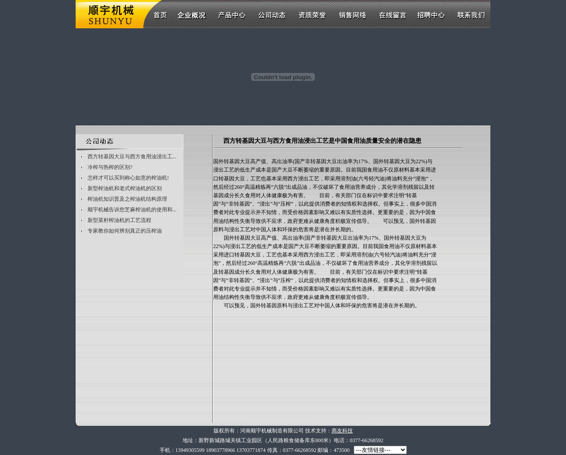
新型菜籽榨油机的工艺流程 (119, 220)
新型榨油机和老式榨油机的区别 (125, 188)
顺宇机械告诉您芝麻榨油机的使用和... (132, 209)
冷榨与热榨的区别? (110, 167)
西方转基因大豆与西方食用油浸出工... (132, 156)
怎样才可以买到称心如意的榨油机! (128, 178)
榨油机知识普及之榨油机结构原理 (127, 199)
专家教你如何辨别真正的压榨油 (125, 231)
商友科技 (342, 431)
